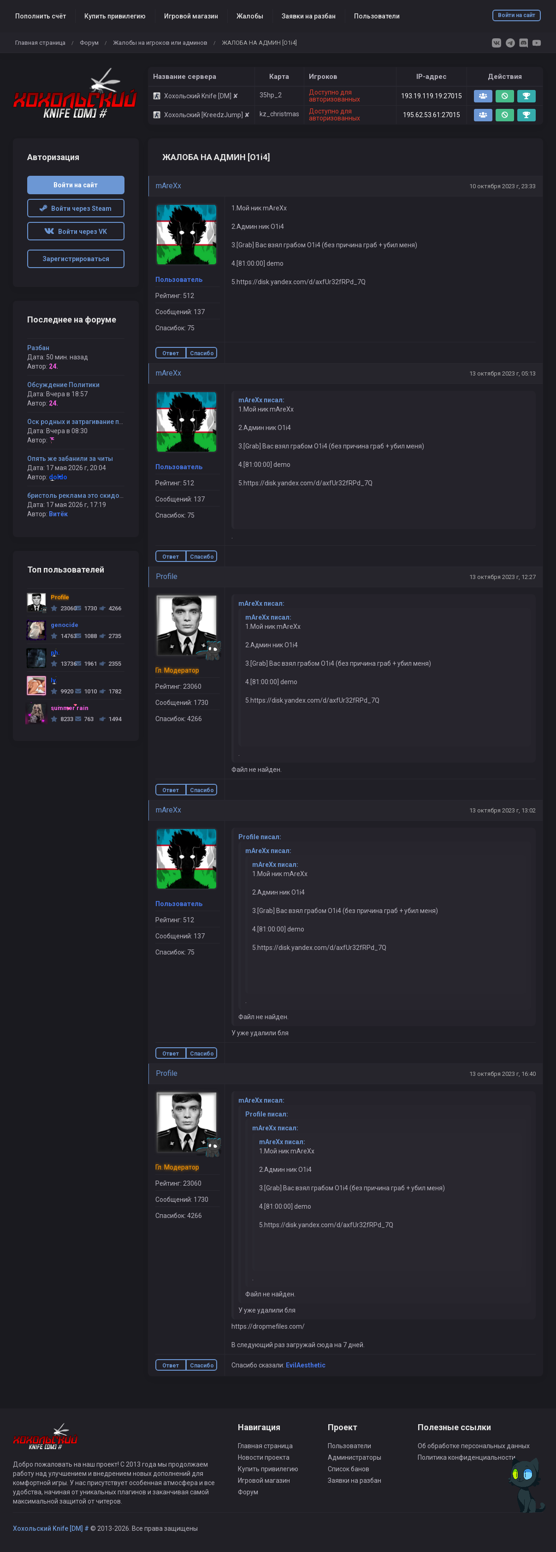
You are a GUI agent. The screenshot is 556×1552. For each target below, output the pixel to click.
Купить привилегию (115, 16)
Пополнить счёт (40, 16)
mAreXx (168, 185)
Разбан (38, 348)
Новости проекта (264, 1457)
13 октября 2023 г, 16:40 (502, 1073)
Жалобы (250, 16)
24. (53, 366)
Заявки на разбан (309, 16)
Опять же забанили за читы (70, 458)
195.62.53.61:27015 (431, 115)
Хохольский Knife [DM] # (51, 1528)
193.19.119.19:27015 (431, 96)
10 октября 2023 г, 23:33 (502, 186)
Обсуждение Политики (63, 384)
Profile (166, 576)
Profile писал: (259, 837)
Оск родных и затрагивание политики (86, 421)
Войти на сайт (516, 15)
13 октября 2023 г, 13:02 (502, 810)
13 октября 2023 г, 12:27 (502, 576)
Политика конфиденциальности (466, 1457)
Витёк (58, 514)
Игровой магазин (191, 16)
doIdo (58, 477)
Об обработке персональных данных (474, 1446)
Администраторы (354, 1457)
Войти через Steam (76, 208)
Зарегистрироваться (75, 259)
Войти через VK (75, 231)
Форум (89, 42)
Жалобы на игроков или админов (160, 42)
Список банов (348, 1469)
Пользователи (377, 16)
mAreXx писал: (261, 400)
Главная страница (40, 42)
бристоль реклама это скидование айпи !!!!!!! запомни (112, 495)
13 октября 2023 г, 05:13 (502, 373)
